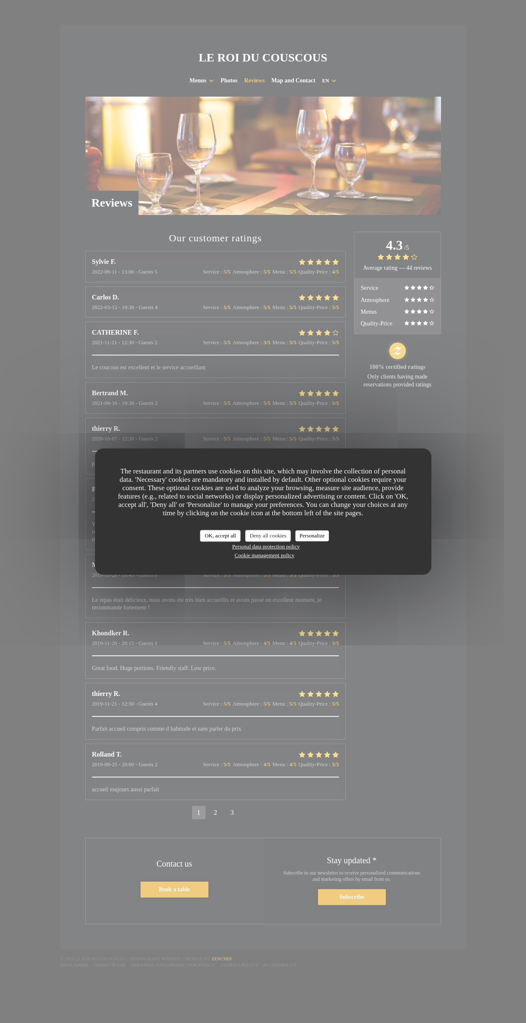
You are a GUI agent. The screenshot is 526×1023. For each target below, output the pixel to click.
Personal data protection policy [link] (266, 546)
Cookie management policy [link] (265, 555)
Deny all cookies (268, 535)
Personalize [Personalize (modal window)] (312, 535)
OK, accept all (220, 535)
